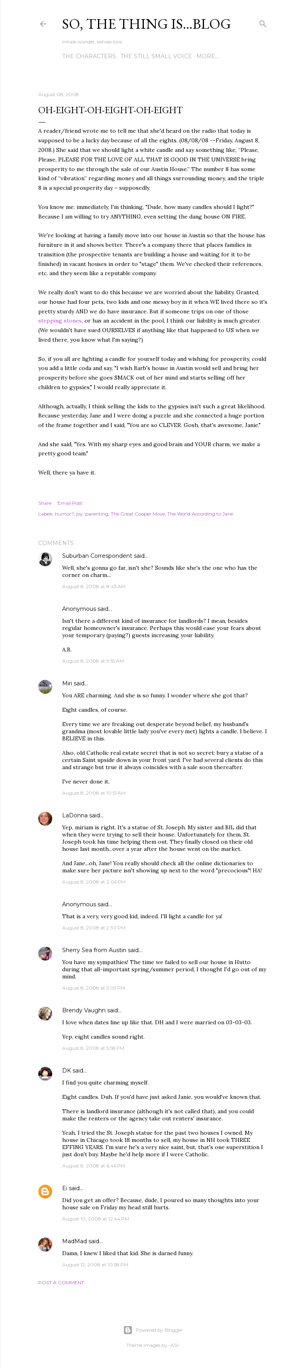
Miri (67, 683)
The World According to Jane (200, 514)
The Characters (89, 56)
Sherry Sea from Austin (94, 950)
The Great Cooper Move (138, 514)
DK (66, 1070)
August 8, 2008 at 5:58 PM (93, 1048)
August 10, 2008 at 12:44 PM (95, 1219)
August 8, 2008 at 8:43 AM (94, 586)
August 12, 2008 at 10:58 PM (95, 1265)
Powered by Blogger (153, 1330)
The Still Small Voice (156, 56)
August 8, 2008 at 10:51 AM (94, 793)
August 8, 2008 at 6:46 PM (93, 1166)
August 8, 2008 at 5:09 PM (93, 988)
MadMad (74, 1241)
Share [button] (44, 503)
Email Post (69, 503)
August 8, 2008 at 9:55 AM (93, 661)
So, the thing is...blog (146, 23)
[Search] (263, 22)
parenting (96, 514)
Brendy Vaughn (84, 1010)
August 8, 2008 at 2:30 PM (94, 928)
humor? (64, 514)
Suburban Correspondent (97, 555)
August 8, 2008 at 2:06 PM (94, 882)
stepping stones (60, 320)
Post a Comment (61, 1282)
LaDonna (75, 815)
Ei (64, 1188)
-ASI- (174, 1345)
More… (207, 56)
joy (79, 514)
